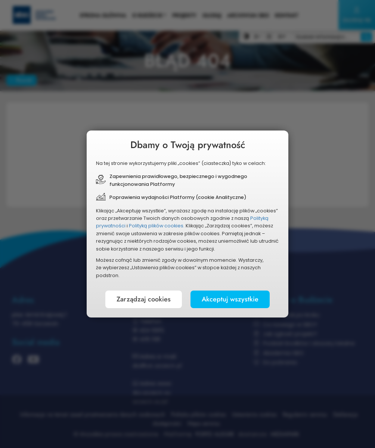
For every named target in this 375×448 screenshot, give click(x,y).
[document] (187, 224)
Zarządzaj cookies (144, 299)
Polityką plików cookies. (157, 226)
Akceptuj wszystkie (230, 299)
